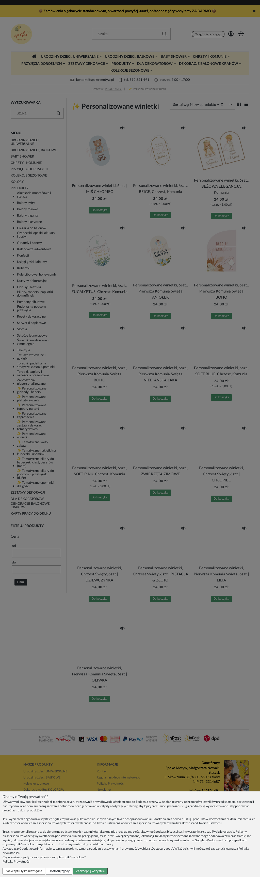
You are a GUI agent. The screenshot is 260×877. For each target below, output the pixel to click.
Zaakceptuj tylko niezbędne (23, 871)
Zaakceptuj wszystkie (90, 871)
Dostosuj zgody (59, 871)
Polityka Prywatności (16, 861)
